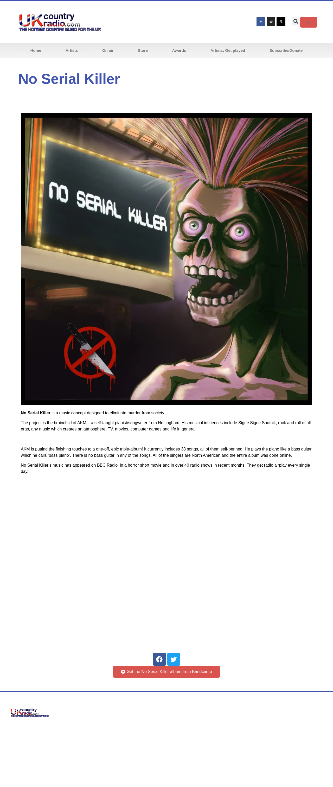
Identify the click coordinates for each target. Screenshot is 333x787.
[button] (296, 21)
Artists (72, 50)
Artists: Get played (227, 50)
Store (143, 50)
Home (35, 50)
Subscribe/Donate (286, 50)
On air (107, 50)
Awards (179, 50)
